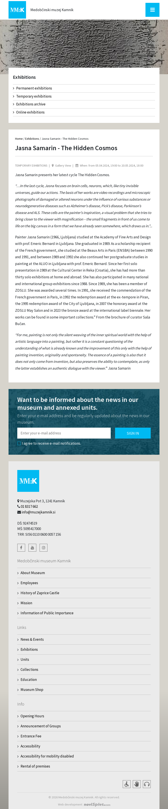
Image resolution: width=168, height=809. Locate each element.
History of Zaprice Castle (40, 592)
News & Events (32, 639)
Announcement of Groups (41, 726)
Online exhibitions (29, 112)
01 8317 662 (29, 506)
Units (25, 659)
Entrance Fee (31, 736)
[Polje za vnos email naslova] (64, 433)
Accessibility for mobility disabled (47, 756)
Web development (70, 804)
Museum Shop (32, 689)
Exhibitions (32, 139)
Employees (29, 582)
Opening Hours (32, 716)
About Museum (33, 572)
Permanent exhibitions (32, 88)
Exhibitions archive (29, 104)
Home (19, 139)
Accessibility (30, 746)
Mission (26, 603)
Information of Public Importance (47, 613)
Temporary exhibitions (32, 96)
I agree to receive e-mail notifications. (49, 443)
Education (29, 679)
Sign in (133, 433)
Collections (29, 669)
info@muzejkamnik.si (38, 512)
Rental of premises (35, 766)
